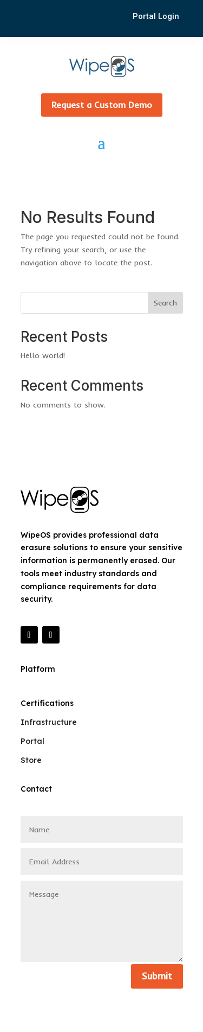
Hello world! (43, 355)
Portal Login (156, 16)
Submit (157, 976)
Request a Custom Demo (101, 104)
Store (31, 760)
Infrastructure (49, 722)
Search (165, 303)
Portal (32, 741)
